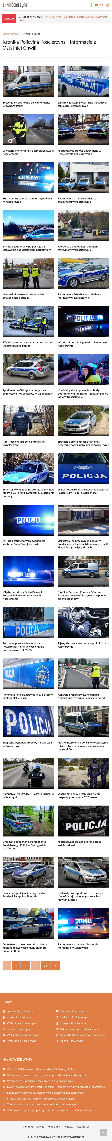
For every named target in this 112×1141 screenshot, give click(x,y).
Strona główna (10, 33)
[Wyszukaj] (102, 5)
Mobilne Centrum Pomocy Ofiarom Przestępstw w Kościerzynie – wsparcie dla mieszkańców (82, 595)
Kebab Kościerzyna (71, 1040)
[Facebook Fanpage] (91, 5)
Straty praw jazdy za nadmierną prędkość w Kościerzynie (41, 1098)
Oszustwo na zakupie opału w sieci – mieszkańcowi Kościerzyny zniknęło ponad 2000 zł (25, 947)
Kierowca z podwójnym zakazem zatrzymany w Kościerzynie (78, 248)
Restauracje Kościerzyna (21, 1040)
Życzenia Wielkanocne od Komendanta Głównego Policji (41, 1069)
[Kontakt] (96, 5)
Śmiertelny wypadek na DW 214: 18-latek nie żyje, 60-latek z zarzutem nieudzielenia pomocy (28, 493)
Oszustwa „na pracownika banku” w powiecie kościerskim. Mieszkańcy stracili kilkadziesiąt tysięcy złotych (83, 544)
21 (45, 965)
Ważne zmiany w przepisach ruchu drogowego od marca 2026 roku (79, 795)
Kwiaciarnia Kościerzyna (75, 1017)
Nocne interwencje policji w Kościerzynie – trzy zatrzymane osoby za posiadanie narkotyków (83, 746)
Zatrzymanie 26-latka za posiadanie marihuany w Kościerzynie (79, 296)
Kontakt (28, 1126)
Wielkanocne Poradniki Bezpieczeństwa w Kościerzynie (40, 1080)
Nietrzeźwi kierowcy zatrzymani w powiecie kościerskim (24, 296)
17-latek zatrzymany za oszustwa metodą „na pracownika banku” (28, 344)
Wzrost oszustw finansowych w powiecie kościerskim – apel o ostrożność (83, 491)
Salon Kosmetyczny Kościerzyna (79, 1029)
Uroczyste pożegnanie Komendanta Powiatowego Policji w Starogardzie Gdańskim (24, 845)
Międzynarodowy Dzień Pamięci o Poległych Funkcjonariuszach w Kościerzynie (23, 595)
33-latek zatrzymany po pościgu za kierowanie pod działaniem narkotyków (27, 248)
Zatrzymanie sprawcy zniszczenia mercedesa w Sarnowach (78, 946)
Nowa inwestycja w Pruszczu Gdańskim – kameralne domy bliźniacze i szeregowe (56, 1086)
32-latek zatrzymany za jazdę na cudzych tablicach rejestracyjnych (83, 104)
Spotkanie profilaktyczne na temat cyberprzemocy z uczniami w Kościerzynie (83, 443)
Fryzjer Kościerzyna (18, 1029)
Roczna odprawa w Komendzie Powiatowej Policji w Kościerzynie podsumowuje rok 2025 (23, 646)
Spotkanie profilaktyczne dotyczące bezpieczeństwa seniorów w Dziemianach (28, 392)
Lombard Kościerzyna (20, 1011)
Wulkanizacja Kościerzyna (22, 1034)
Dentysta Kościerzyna (73, 1011)
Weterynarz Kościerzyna (21, 1023)
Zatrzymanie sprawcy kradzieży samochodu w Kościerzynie (77, 200)
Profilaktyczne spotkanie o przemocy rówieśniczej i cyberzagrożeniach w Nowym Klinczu (80, 896)
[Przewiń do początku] (103, 1132)
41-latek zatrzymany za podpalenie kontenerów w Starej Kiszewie (24, 542)
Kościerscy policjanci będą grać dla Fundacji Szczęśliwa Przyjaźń (24, 894)
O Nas (40, 1126)
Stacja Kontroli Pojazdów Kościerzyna (82, 1034)
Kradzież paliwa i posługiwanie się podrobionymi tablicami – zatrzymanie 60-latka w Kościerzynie (83, 393)
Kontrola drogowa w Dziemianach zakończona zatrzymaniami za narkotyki (82, 696)
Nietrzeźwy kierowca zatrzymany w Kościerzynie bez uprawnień (79, 152)
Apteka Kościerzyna (19, 1017)
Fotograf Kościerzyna (73, 1023)
